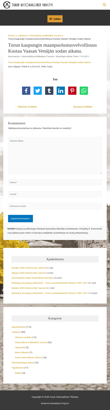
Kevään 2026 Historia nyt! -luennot (29, 267)
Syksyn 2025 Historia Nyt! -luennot (29, 273)
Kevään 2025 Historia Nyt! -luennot (29, 288)
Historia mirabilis (23, 337)
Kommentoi (14, 56)
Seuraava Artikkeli (84, 106)
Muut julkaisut (22, 352)
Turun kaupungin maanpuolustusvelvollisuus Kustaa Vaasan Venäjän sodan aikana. (49, 62)
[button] (104, 4)
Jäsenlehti (20, 347)
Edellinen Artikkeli (26, 106)
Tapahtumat (18, 367)
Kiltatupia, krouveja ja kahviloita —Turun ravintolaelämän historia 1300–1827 (50, 283)
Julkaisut (16, 332)
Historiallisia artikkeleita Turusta (38, 56)
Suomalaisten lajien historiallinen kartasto (32, 277)
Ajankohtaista (18, 327)
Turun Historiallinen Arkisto (28, 357)
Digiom (65, 403)
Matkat (18, 373)
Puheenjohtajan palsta (23, 362)
